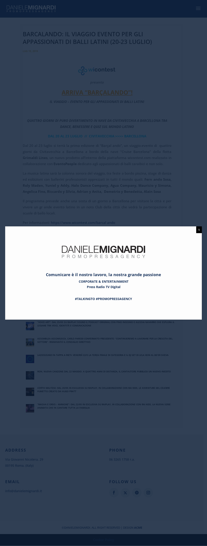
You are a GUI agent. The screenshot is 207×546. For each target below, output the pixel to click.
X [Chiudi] (199, 229)
